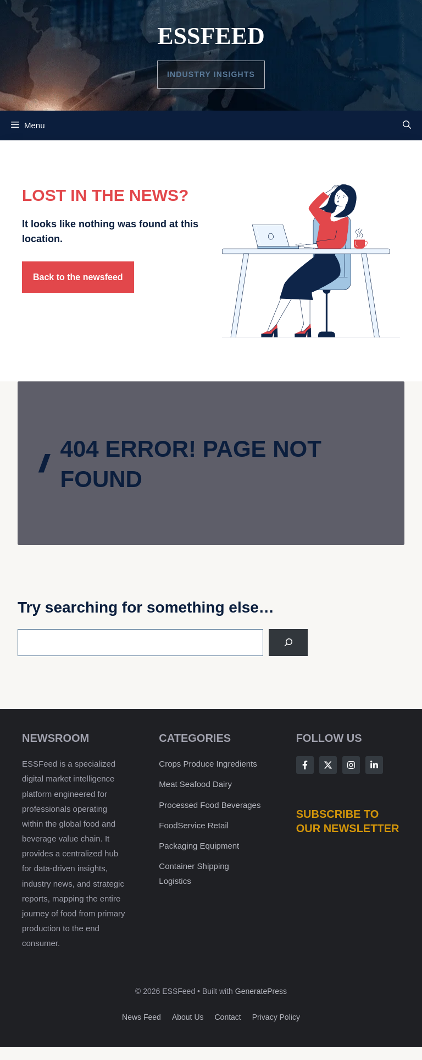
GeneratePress (261, 991)
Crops (170, 763)
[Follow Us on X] (328, 765)
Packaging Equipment (199, 845)
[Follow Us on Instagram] (351, 765)
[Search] (288, 642)
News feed (141, 1017)
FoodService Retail (194, 825)
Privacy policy (276, 1017)
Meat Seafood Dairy (195, 784)
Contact (228, 1017)
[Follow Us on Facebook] (305, 765)
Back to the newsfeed (78, 277)
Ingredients (236, 763)
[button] (407, 125)
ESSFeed (211, 36)
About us (188, 1017)
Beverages (241, 805)
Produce (199, 763)
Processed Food (190, 805)
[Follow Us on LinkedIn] (374, 765)
